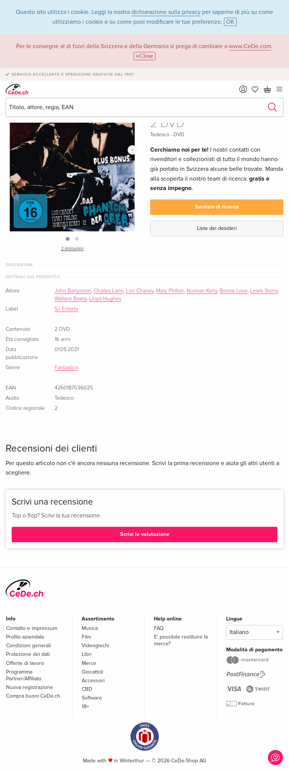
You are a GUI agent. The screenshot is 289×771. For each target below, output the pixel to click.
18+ (85, 706)
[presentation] (132, 149)
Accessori (93, 680)
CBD (87, 689)
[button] (67, 239)
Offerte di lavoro (25, 663)
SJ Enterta (66, 309)
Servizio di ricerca (217, 207)
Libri (86, 654)
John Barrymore (73, 290)
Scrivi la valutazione (144, 534)
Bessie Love (234, 290)
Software (92, 698)
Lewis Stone (264, 290)
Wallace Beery (71, 298)
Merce (89, 663)
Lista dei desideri (217, 228)
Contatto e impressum (31, 628)
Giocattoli (92, 672)
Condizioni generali (28, 645)
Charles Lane (108, 290)
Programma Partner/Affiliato (23, 675)
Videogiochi (95, 645)
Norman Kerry (202, 290)
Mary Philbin (170, 290)
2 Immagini (72, 248)
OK (230, 22)
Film (86, 637)
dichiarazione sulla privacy (166, 12)
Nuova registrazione (29, 687)
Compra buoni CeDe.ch (33, 696)
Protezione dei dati (28, 654)
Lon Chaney (140, 290)
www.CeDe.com (250, 46)
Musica (90, 628)
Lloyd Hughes (105, 298)
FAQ (159, 628)
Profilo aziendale (25, 637)
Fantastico (66, 367)
